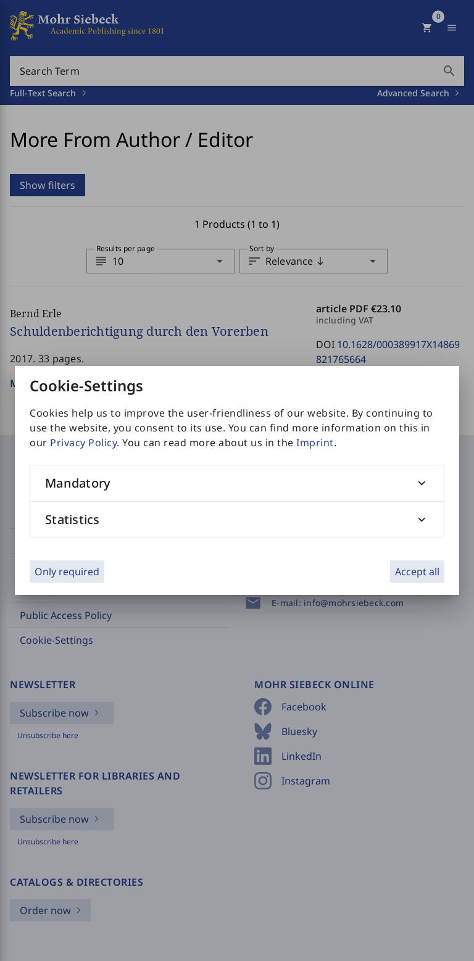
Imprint (315, 442)
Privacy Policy (83, 442)
